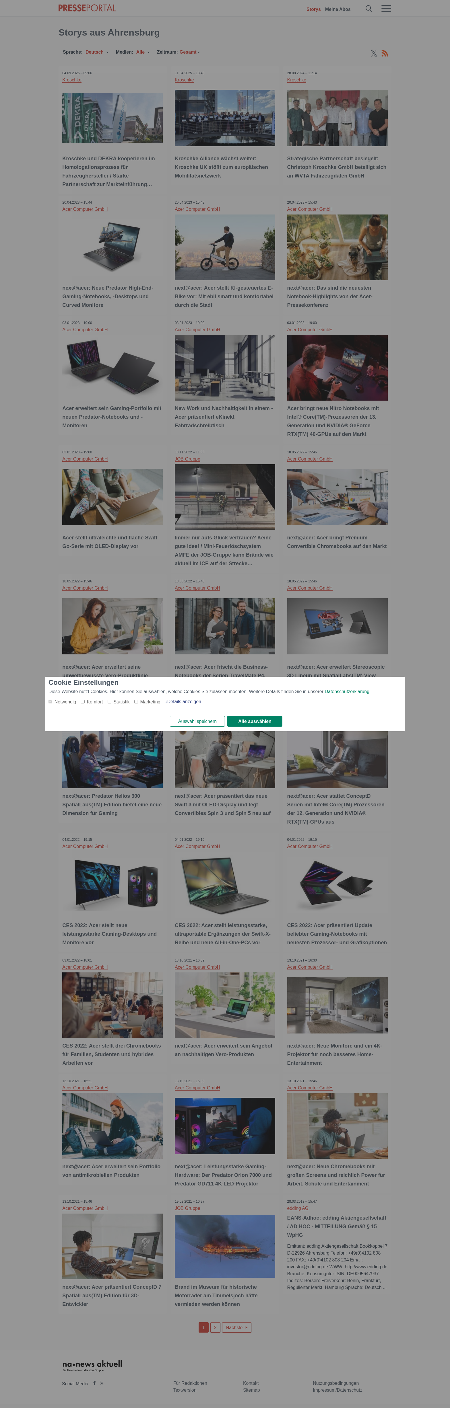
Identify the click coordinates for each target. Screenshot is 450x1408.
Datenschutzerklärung (347, 691)
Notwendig (65, 701)
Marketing (150, 701)
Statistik (121, 701)
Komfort (95, 701)
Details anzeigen (184, 701)
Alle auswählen (254, 721)
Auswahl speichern (197, 721)
